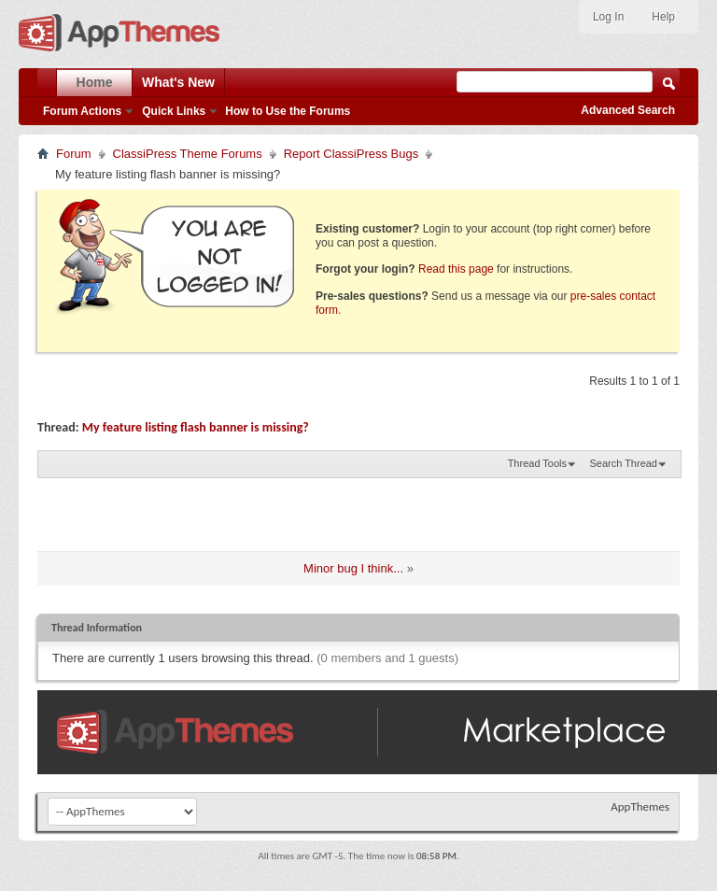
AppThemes (640, 806)
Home (95, 82)
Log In (608, 16)
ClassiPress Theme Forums (187, 154)
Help (663, 16)
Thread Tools (537, 463)
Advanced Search (628, 110)
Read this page (456, 269)
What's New (178, 82)
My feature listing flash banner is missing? (195, 427)
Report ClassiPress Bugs (351, 154)
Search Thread (623, 463)
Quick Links (173, 111)
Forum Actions (82, 111)
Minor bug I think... (353, 568)
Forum (73, 154)
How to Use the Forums (287, 111)
